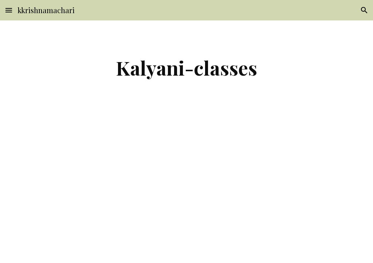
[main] (186, 68)
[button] (8, 10)
